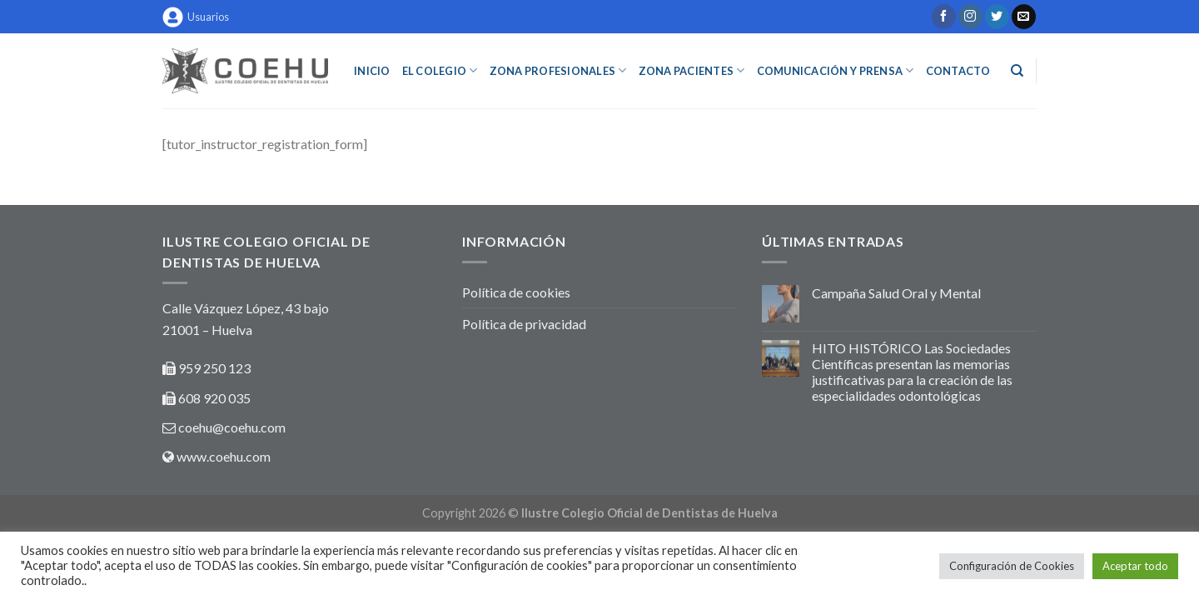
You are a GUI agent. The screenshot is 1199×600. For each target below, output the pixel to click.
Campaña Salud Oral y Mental (896, 293)
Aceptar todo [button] (1135, 565)
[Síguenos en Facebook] (944, 16)
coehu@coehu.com (232, 427)
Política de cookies (516, 292)
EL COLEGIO (440, 70)
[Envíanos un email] (1024, 16)
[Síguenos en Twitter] (997, 16)
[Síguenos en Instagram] (970, 16)
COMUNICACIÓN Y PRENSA (835, 70)
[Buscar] (1017, 71)
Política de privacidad (524, 324)
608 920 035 (213, 398)
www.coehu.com (224, 456)
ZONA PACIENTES (692, 70)
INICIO (372, 71)
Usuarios (195, 17)
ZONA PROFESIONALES (558, 70)
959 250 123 (214, 368)
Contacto (958, 71)
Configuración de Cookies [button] (1011, 565)
